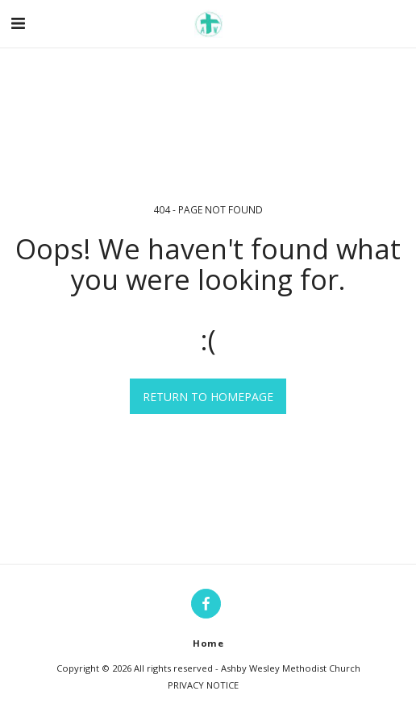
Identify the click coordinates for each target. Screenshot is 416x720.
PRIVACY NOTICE (203, 685)
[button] (17, 22)
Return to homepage (208, 396)
